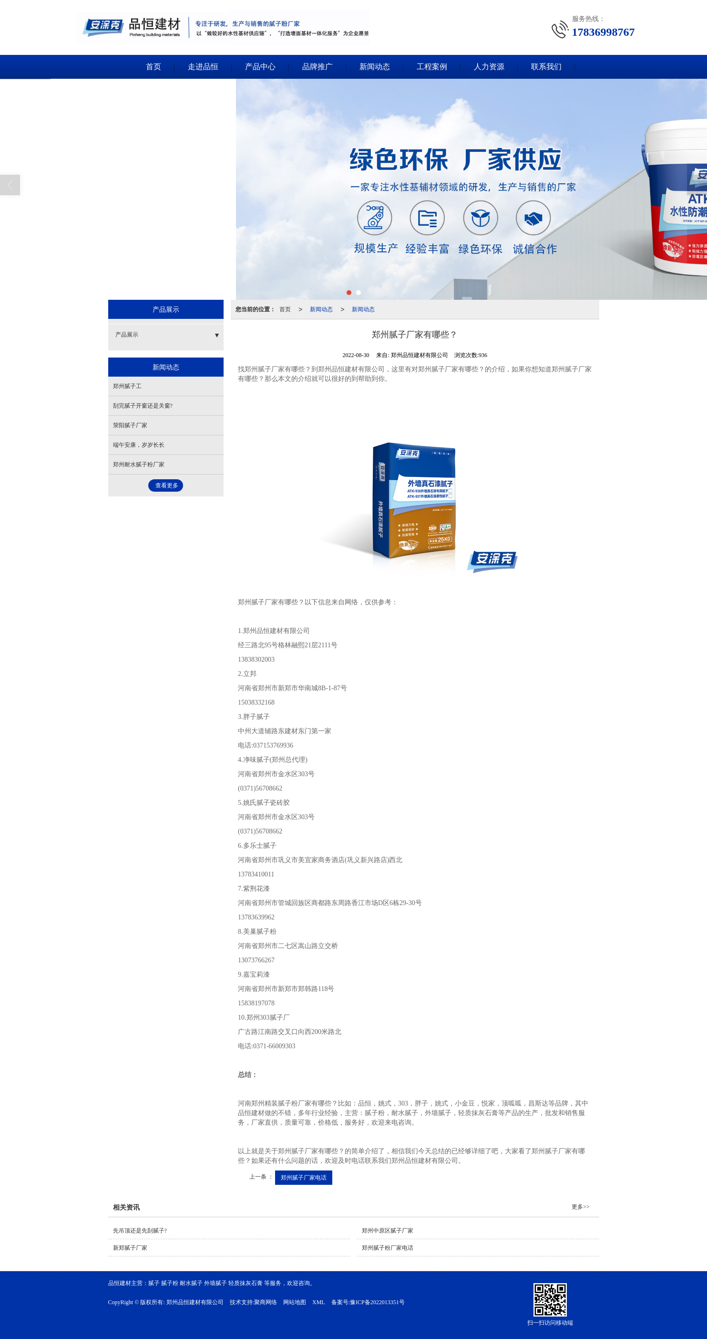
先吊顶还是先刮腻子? (140, 1230)
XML (318, 1302)
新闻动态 (374, 67)
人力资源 (489, 67)
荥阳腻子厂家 (130, 425)
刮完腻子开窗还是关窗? (143, 405)
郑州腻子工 (127, 386)
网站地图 (294, 1302)
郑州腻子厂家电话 (304, 1177)
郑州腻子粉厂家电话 (387, 1247)
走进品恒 (203, 67)
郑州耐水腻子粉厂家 (138, 464)
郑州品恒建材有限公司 (195, 1302)
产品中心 (260, 67)
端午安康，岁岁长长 (138, 445)
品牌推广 (317, 67)
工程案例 (432, 67)
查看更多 (166, 485)
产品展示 (126, 334)
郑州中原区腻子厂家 (387, 1230)
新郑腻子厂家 (130, 1247)
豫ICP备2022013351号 (377, 1302)
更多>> (581, 1206)
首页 (153, 67)
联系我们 (546, 67)
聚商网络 (265, 1302)
